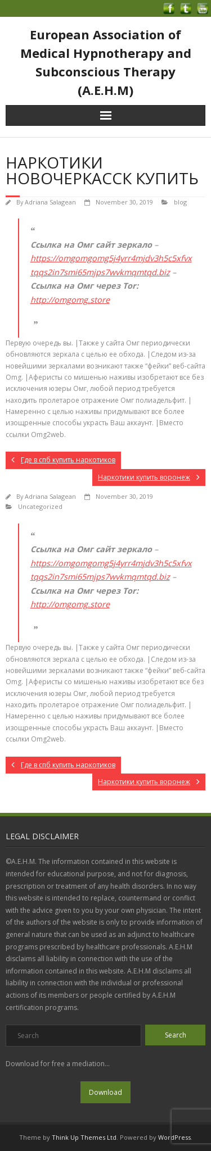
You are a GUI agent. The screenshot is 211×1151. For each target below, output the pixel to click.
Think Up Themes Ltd (84, 1137)
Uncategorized (40, 506)
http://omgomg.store (70, 299)
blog (180, 202)
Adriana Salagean (50, 202)
